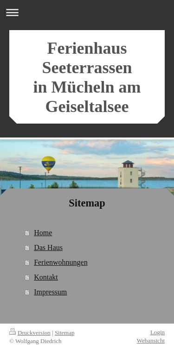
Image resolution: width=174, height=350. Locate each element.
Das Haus (48, 247)
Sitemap (65, 332)
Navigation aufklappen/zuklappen (87, 12)
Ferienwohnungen (61, 262)
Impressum (50, 292)
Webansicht (151, 340)
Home (43, 233)
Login (157, 332)
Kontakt (46, 277)
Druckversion (30, 332)
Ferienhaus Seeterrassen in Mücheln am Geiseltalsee (87, 77)
